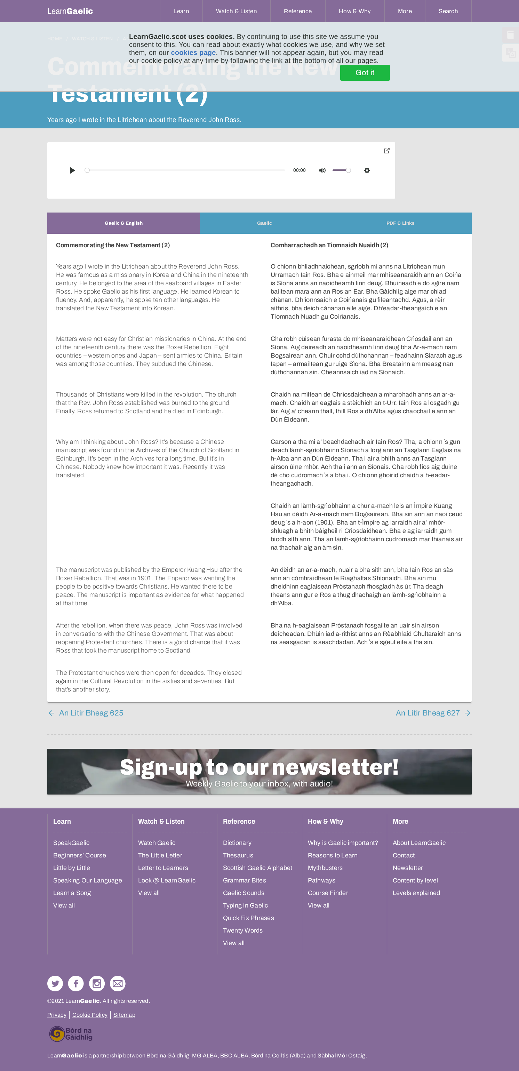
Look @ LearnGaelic (167, 833)
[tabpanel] (259, 444)
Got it (365, 73)
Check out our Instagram (97, 936)
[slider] (185, 170)
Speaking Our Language (87, 833)
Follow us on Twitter (55, 936)
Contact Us (118, 936)
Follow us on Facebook (76, 936)
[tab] (123, 223)
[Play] (72, 170)
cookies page (193, 52)
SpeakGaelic (71, 795)
